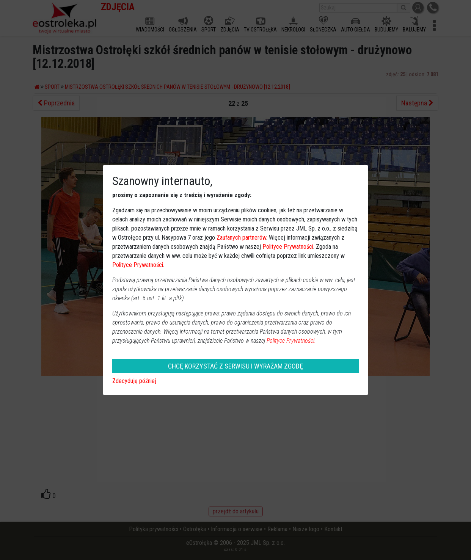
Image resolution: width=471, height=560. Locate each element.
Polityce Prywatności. (291, 340)
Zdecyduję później (134, 380)
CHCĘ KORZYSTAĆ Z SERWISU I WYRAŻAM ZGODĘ (235, 366)
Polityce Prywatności (287, 246)
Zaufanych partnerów (241, 237)
